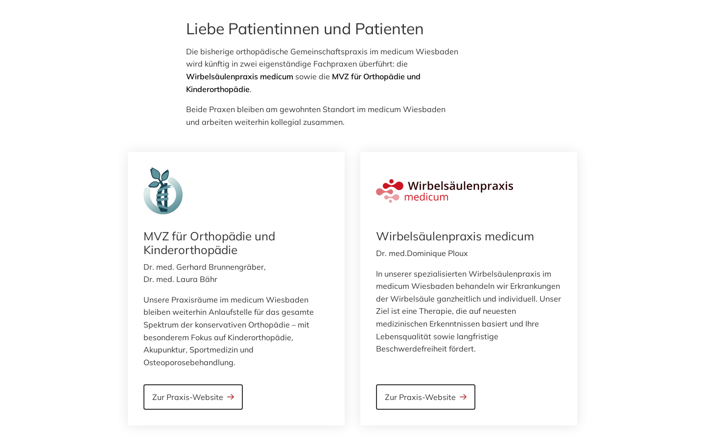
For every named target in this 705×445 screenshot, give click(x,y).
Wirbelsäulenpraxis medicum (239, 76)
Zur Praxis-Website (187, 397)
